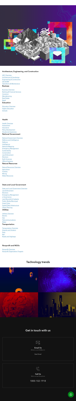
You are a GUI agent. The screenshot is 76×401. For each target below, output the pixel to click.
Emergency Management (10, 148)
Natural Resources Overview (11, 167)
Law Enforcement (7, 155)
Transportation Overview (10, 228)
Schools (4, 111)
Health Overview (7, 123)
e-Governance (6, 197)
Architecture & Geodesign (10, 77)
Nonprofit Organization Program (12, 251)
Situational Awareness (9, 132)
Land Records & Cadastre (10, 199)
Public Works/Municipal (10, 201)
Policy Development (8, 130)
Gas (3, 218)
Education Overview (8, 106)
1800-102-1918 (38, 381)
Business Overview (8, 90)
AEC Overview (7, 75)
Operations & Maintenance (11, 84)
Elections (5, 157)
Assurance (5, 127)
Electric (4, 216)
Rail (3, 234)
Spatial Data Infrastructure (10, 205)
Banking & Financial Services (11, 92)
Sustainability (6, 150)
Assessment (6, 125)
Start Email (38, 354)
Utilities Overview (8, 213)
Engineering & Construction (11, 79)
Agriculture (6, 169)
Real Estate (5, 98)
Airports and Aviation (9, 230)
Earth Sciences (7, 159)
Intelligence (6, 144)
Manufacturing (7, 96)
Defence (5, 142)
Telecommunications (9, 220)
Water (4, 222)
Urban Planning (7, 207)
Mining (4, 173)
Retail (4, 100)
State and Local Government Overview (14, 188)
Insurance (5, 94)
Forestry (4, 171)
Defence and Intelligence (10, 140)
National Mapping (8, 146)
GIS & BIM (5, 81)
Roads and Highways (9, 236)
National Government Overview (12, 138)
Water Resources (7, 176)
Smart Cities (6, 203)
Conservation (6, 153)
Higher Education (8, 108)
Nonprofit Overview (8, 249)
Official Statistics (7, 161)
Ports (3, 232)
